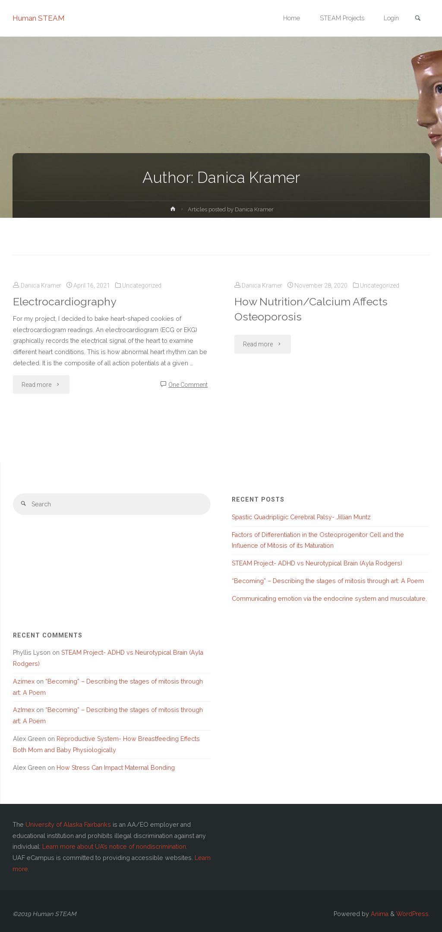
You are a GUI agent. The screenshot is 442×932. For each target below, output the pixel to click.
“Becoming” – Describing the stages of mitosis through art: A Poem (328, 580)
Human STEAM (39, 18)
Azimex (24, 681)
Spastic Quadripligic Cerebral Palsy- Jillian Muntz (301, 517)
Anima (378, 913)
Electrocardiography (65, 301)
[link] (417, 19)
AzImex (24, 709)
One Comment (188, 384)
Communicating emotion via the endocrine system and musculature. (329, 598)
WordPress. (413, 913)
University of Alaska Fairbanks (68, 824)
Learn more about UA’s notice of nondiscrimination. (114, 846)
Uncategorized (141, 285)
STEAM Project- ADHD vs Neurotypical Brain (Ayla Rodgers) (317, 563)
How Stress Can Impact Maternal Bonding (116, 767)
